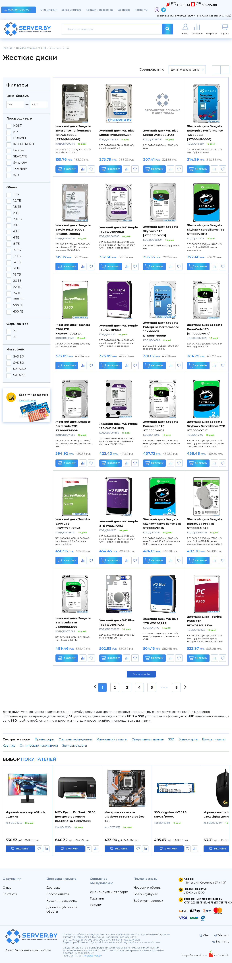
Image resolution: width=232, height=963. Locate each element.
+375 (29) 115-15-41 (195, 902)
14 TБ (17, 262)
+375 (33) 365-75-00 (219, 902)
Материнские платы (111, 739)
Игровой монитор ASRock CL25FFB (25, 814)
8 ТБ (16, 243)
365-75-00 (209, 5)
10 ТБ (17, 250)
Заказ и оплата (71, 9)
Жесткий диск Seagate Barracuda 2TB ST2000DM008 (73, 426)
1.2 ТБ (17, 200)
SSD (171, 739)
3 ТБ (16, 225)
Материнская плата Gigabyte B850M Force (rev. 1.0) (125, 816)
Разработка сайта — (195, 955)
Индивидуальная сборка (109, 892)
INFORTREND (23, 144)
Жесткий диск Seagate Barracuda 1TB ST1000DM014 (160, 426)
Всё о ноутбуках (146, 894)
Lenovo (18, 150)
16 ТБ (16, 268)
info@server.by (93, 955)
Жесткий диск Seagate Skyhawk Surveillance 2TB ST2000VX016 (162, 524)
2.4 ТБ (17, 219)
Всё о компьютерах (148, 900)
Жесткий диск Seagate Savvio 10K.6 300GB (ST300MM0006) (73, 229)
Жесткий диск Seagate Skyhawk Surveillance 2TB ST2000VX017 (206, 426)
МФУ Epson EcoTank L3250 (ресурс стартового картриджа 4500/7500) (75, 816)
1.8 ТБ (17, 206)
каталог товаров (17, 10)
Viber (204, 935)
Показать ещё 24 (141, 674)
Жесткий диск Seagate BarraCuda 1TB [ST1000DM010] (204, 329)
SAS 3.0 (18, 362)
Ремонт (95, 905)
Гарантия (97, 898)
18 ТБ (17, 274)
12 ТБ (17, 256)
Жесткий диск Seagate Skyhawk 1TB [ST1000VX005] (160, 231)
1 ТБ (16, 194)
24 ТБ (17, 293)
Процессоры (44, 739)
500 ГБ (18, 305)
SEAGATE (20, 156)
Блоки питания (214, 739)
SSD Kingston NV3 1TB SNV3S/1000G (170, 814)
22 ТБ (17, 287)
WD (16, 175)
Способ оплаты (57, 894)
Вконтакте (220, 941)
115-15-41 (183, 5)
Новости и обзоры (147, 887)
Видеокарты (188, 739)
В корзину (67, 169)
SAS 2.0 (18, 356)
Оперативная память (148, 739)
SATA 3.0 (19, 369)
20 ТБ (17, 280)
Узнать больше (27, 400)
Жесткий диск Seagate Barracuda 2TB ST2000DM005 (73, 622)
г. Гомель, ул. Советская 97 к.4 (212, 15)
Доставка (124, 9)
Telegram (221, 935)
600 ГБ (18, 311)
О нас (7, 887)
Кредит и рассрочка (99, 9)
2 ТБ (16, 213)
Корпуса (9, 745)
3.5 (15, 337)
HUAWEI (19, 138)
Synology (20, 162)
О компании (48, 9)
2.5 (15, 331)
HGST (17, 125)
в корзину (22, 848)
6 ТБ (16, 237)
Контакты (141, 9)
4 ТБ (16, 231)
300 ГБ (18, 299)
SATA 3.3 (19, 375)
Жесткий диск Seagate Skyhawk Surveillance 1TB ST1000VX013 (206, 229)
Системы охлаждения (75, 739)
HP (15, 132)
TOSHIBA (20, 169)
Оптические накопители (39, 745)
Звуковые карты (74, 745)
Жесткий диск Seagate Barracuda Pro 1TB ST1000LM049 (204, 524)
